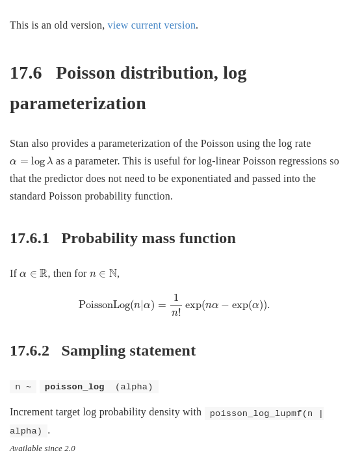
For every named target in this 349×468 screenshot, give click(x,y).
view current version (152, 25)
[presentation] (31, 162)
